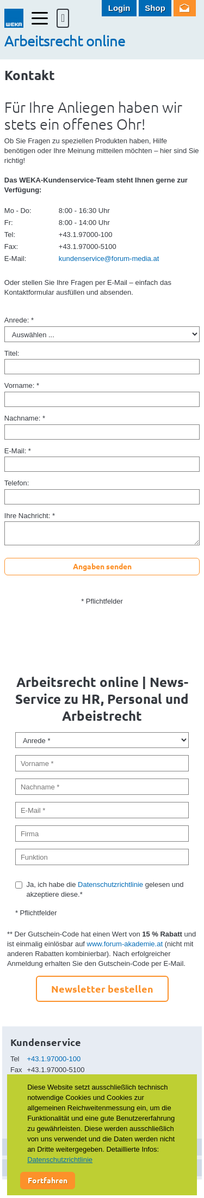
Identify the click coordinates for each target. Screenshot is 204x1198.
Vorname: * (21, 385)
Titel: (12, 353)
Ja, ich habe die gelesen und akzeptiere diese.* (104, 889)
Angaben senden (102, 566)
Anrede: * (19, 320)
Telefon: (16, 483)
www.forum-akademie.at (125, 944)
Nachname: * (24, 418)
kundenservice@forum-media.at (109, 258)
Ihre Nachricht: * (29, 516)
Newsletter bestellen (102, 988)
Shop (155, 8)
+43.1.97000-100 (54, 1059)
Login (119, 8)
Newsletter (185, 8)
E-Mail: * (17, 451)
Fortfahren (47, 1180)
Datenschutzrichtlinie (110, 884)
